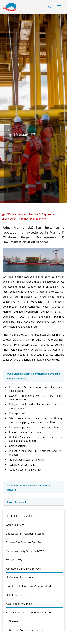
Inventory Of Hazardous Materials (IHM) (28, 586)
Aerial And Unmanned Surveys (23, 568)
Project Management (33, 218)
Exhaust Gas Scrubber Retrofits (23, 542)
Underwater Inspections (19, 577)
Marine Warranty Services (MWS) (25, 551)
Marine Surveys (15, 559)
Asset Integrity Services (19, 603)
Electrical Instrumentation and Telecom (28, 612)
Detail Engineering (16, 594)
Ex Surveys (12, 621)
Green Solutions (15, 524)
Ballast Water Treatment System (25, 533)
